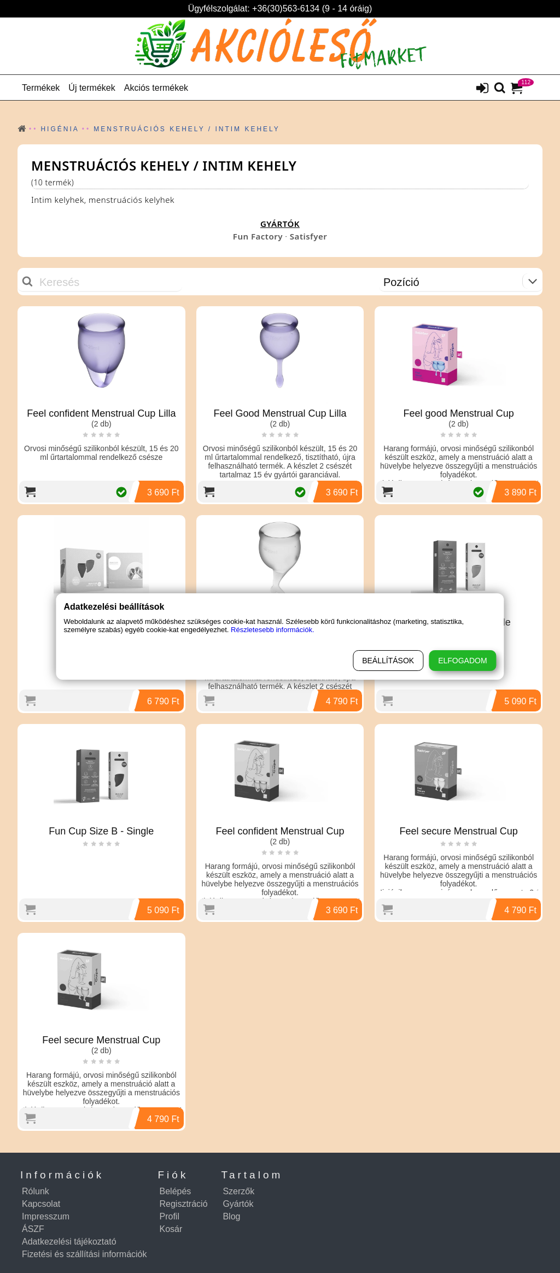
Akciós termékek (156, 87)
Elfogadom (462, 660)
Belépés (175, 1191)
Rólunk (35, 1191)
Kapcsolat (41, 1203)
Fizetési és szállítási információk (84, 1254)
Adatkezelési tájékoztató (69, 1241)
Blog (231, 1216)
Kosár (171, 1229)
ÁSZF (33, 1229)
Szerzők (238, 1191)
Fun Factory (258, 236)
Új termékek (91, 87)
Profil (169, 1216)
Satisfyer (308, 236)
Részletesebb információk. (272, 630)
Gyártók (238, 1203)
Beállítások (388, 660)
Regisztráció (184, 1203)
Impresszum (45, 1216)
